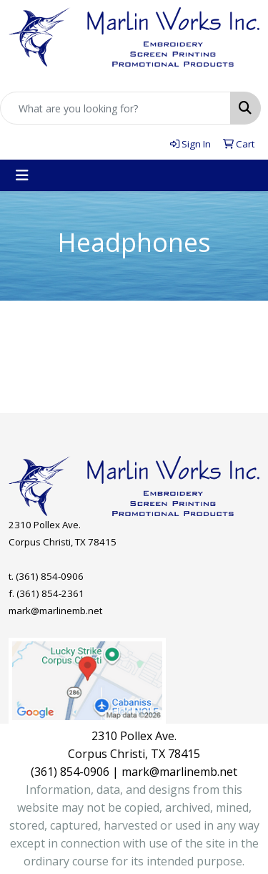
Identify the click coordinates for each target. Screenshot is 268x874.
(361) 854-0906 (50, 576)
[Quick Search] (115, 108)
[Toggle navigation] (22, 175)
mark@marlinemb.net (55, 610)
